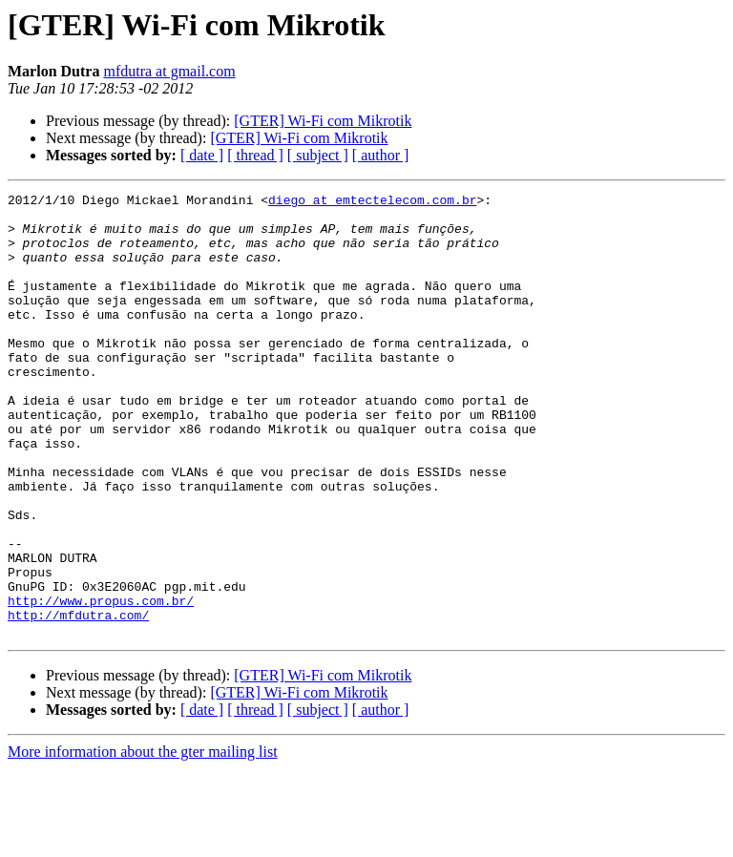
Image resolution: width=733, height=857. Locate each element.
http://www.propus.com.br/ (101, 683)
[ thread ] (255, 155)
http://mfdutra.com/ (78, 700)
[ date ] (201, 155)
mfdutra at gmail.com (169, 71)
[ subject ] (317, 155)
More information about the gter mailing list (143, 840)
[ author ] (380, 155)
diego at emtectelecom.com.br (372, 202)
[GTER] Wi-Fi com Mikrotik (322, 121)
